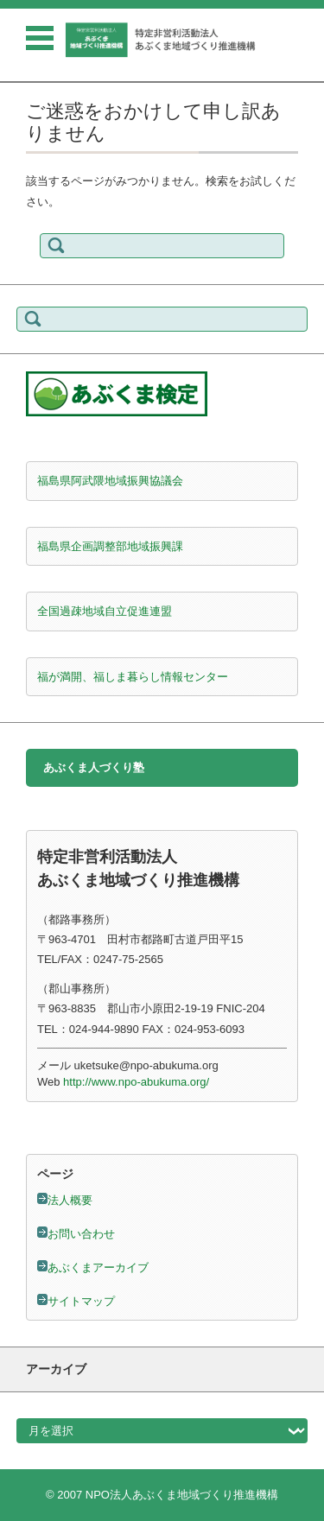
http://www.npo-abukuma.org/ (136, 1081)
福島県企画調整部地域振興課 (110, 546)
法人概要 (70, 1200)
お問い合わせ (81, 1233)
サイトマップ (81, 1301)
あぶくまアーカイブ (98, 1267)
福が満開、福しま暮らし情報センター (132, 676)
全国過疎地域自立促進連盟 (104, 611)
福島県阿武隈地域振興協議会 (110, 480)
